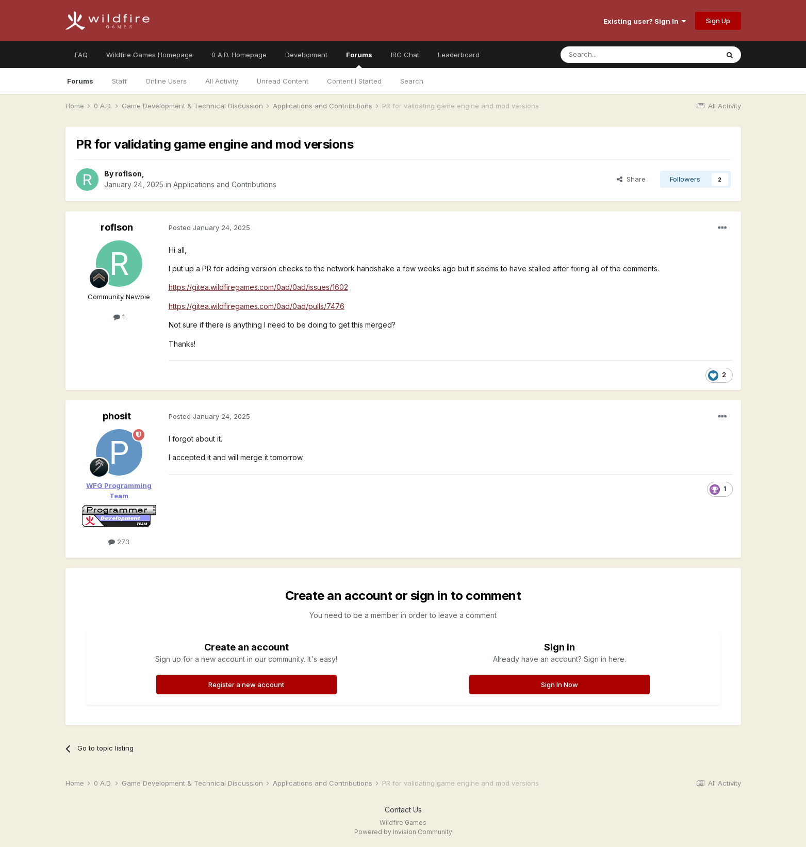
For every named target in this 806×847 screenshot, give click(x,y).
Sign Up (718, 21)
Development (306, 55)
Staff (119, 81)
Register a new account (246, 684)
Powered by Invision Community (403, 832)
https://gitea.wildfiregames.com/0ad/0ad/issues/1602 (258, 287)
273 (118, 541)
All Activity (221, 81)
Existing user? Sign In (644, 21)
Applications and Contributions (224, 184)
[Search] (613, 54)
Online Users (166, 81)
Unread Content (282, 81)
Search (411, 81)
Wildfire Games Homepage (149, 55)
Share (631, 179)
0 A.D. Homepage (239, 55)
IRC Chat (405, 55)
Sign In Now (559, 684)
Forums (359, 59)
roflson (128, 173)
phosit (117, 416)
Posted (209, 227)
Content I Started (354, 81)
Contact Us (403, 809)
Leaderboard (459, 55)
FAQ (81, 55)
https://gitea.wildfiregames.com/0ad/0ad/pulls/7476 (256, 306)
